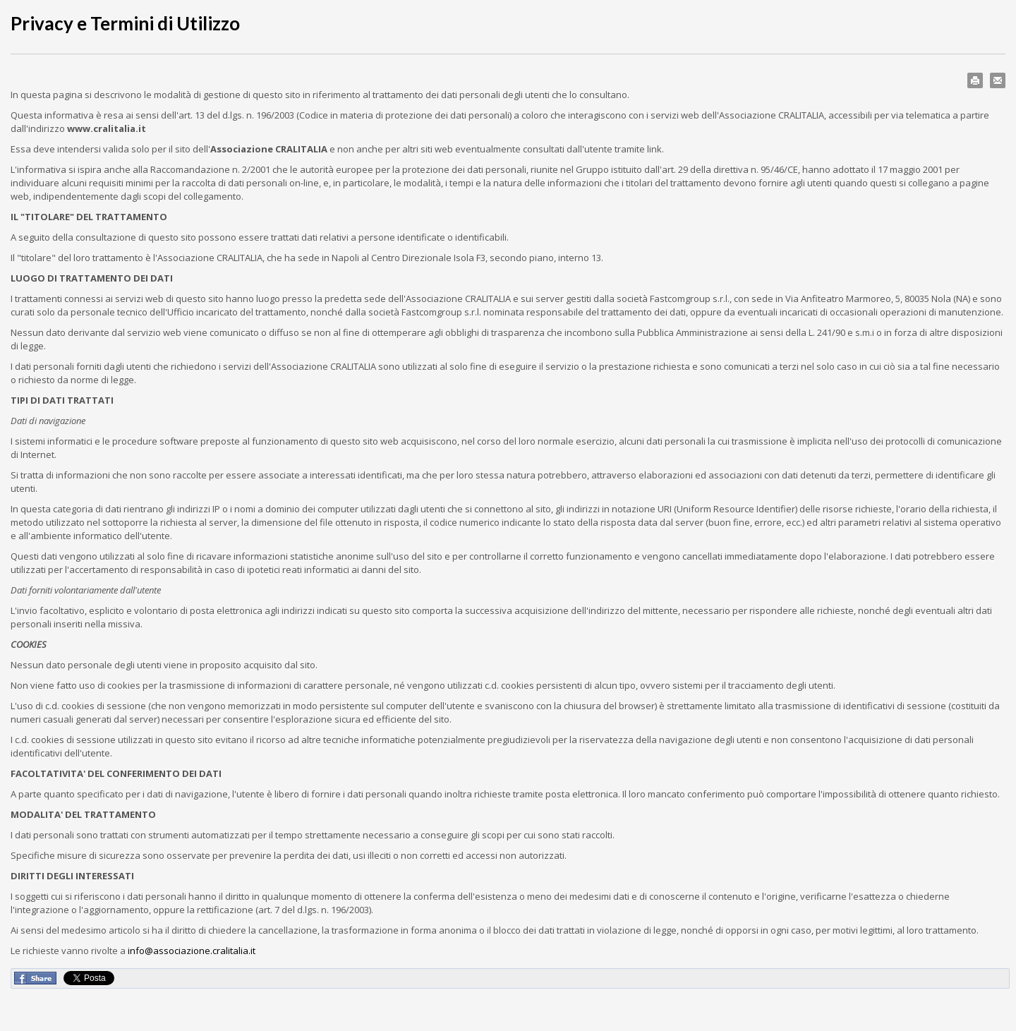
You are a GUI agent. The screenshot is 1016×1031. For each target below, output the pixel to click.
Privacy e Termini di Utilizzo (125, 23)
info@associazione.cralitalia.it (191, 950)
